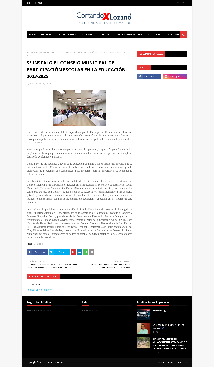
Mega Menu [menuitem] (172, 34)
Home (161, 362)
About (171, 362)
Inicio (29, 2)
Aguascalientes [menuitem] (67, 34)
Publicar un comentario (39, 289)
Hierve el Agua (160, 310)
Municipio (38, 52)
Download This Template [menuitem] (96, 42)
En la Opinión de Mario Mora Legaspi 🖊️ (168, 326)
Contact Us (182, 362)
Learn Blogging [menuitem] (38, 42)
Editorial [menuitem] (47, 34)
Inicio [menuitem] (32, 34)
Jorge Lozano (35, 83)
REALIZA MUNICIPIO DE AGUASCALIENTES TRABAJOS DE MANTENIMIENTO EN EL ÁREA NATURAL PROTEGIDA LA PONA (169, 343)
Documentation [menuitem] (64, 42)
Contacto (39, 2)
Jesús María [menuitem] (153, 34)
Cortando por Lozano (53, 362)
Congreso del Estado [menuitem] (129, 34)
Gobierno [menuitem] (88, 34)
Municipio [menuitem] (105, 34)
